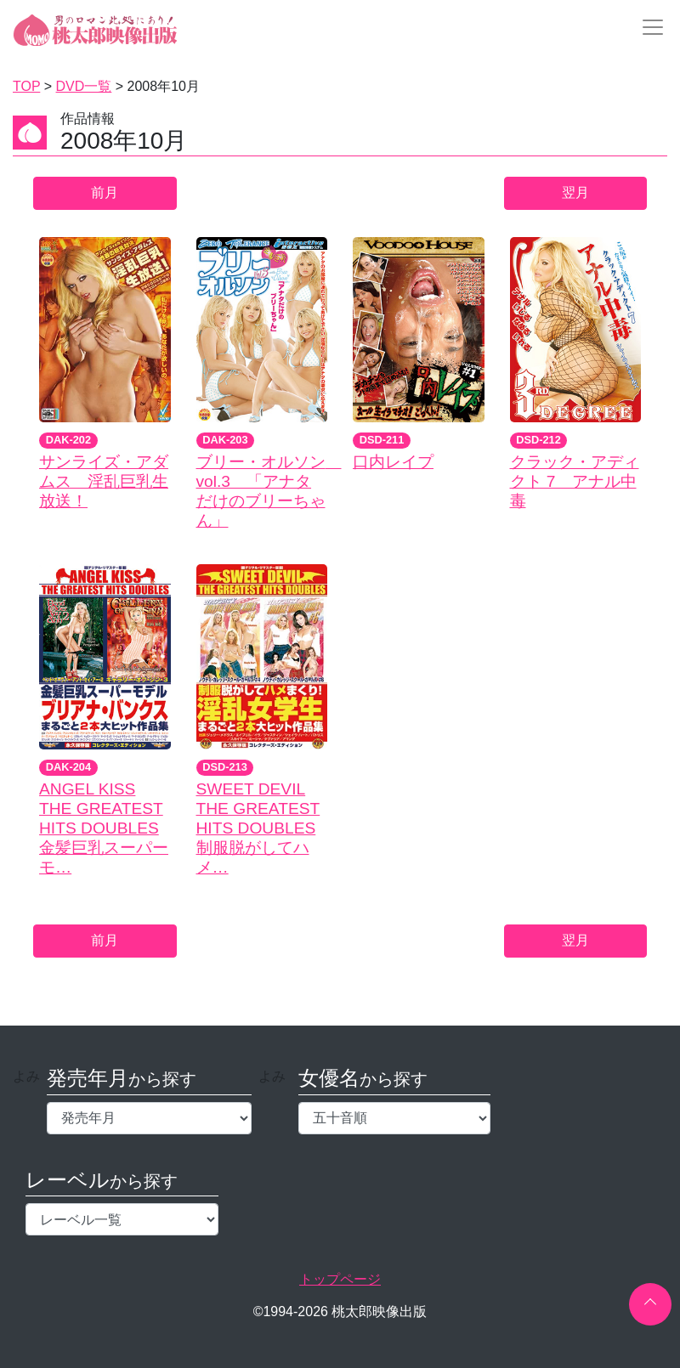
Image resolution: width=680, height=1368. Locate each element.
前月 (104, 192)
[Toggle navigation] (647, 27)
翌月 (575, 192)
